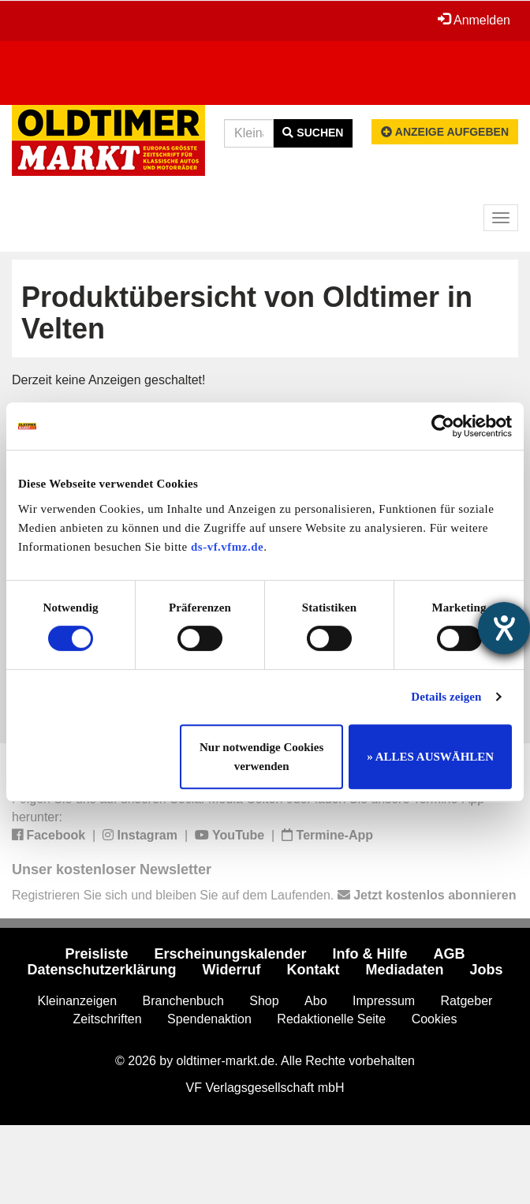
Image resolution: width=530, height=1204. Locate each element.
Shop (263, 1001)
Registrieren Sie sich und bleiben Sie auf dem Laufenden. (264, 895)
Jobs (485, 970)
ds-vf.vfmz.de (227, 546)
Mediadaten (404, 970)
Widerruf (232, 970)
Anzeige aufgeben (445, 131)
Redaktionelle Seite (331, 1019)
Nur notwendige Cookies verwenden (261, 756)
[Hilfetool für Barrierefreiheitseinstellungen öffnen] (504, 628)
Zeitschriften (107, 1019)
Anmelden (474, 20)
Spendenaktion (209, 1019)
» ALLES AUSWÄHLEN (430, 756)
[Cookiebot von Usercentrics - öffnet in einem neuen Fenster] (443, 426)
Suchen (312, 132)
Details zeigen (446, 696)
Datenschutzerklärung (102, 970)
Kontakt (312, 970)
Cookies (434, 1019)
